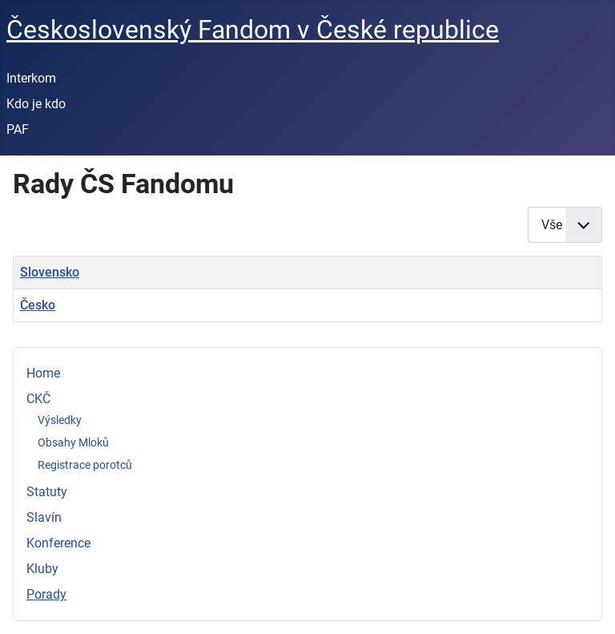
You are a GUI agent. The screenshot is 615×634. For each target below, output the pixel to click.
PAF (17, 129)
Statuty (46, 491)
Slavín (44, 517)
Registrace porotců (85, 464)
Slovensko (49, 272)
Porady (46, 594)
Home (43, 373)
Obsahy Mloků (73, 442)
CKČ (38, 398)
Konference (58, 543)
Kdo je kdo (36, 103)
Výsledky (60, 420)
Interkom (31, 78)
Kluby (42, 568)
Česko (37, 305)
